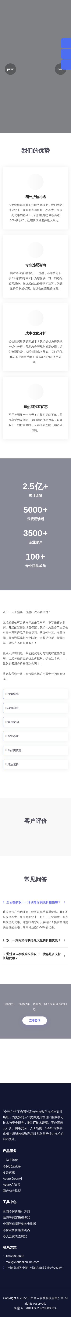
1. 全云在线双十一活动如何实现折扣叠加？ (34, 902)
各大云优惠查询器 (15, 1236)
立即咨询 (34, 1020)
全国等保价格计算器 (16, 1211)
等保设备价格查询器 (16, 1230)
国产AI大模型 (12, 1190)
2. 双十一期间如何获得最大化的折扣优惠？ (34, 940)
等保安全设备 (12, 1166)
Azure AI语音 (11, 1184)
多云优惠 (9, 1172)
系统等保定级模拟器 (16, 1217)
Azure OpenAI (12, 1178)
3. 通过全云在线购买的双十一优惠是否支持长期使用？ (34, 956)
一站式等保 (10, 1160)
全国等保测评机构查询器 (19, 1223)
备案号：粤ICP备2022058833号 (35, 1308)
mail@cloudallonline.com (22, 1262)
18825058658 (15, 1256)
